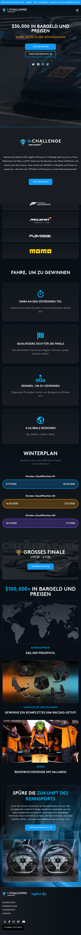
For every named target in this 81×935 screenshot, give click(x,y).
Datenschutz (8, 910)
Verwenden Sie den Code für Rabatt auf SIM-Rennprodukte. (40, 2)
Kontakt (6, 914)
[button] (77, 10)
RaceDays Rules (9, 906)
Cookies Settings (13, 927)
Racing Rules (8, 903)
